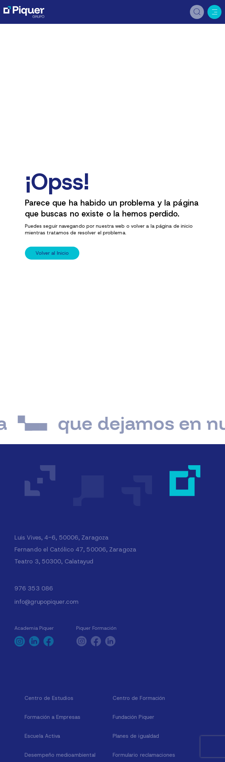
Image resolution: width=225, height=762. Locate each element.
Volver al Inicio (52, 253)
